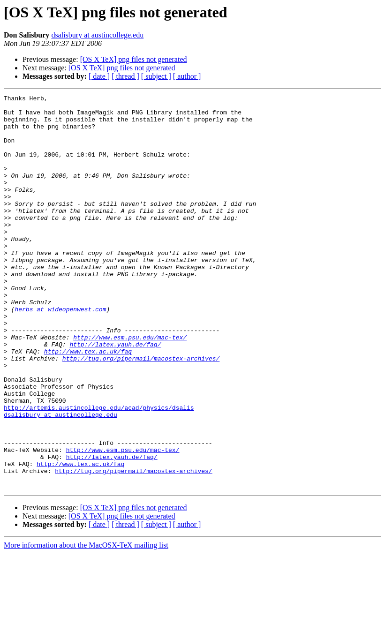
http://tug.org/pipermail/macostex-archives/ (140, 411)
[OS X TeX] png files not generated (133, 59)
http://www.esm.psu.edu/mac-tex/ (130, 386)
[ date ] (99, 76)
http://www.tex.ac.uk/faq (88, 403)
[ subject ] (156, 76)
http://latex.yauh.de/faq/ (115, 395)
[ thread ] (125, 76)
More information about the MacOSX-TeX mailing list (86, 624)
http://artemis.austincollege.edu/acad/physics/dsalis (99, 470)
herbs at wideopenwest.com (60, 352)
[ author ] (187, 76)
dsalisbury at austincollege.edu (97, 35)
